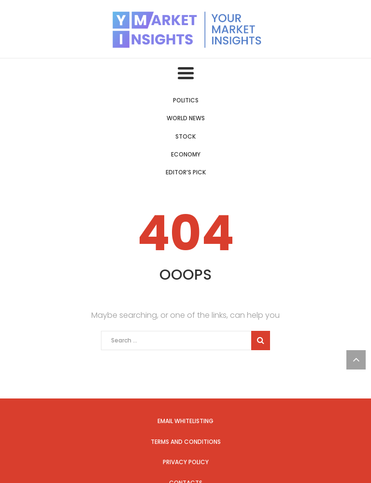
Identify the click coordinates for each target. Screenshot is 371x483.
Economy (185, 154)
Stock (185, 136)
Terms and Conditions (186, 442)
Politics (186, 100)
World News (186, 118)
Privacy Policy (186, 462)
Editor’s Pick (186, 172)
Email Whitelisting (185, 421)
